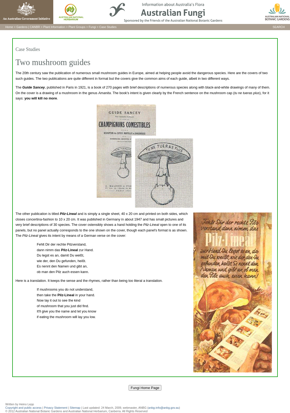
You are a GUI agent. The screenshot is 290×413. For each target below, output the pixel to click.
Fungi (92, 27)
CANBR (35, 27)
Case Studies (108, 27)
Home (9, 27)
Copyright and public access (23, 407)
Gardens (21, 27)
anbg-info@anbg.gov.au (163, 407)
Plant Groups (76, 27)
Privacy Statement (56, 407)
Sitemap (75, 407)
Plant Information (54, 27)
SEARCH (279, 27)
